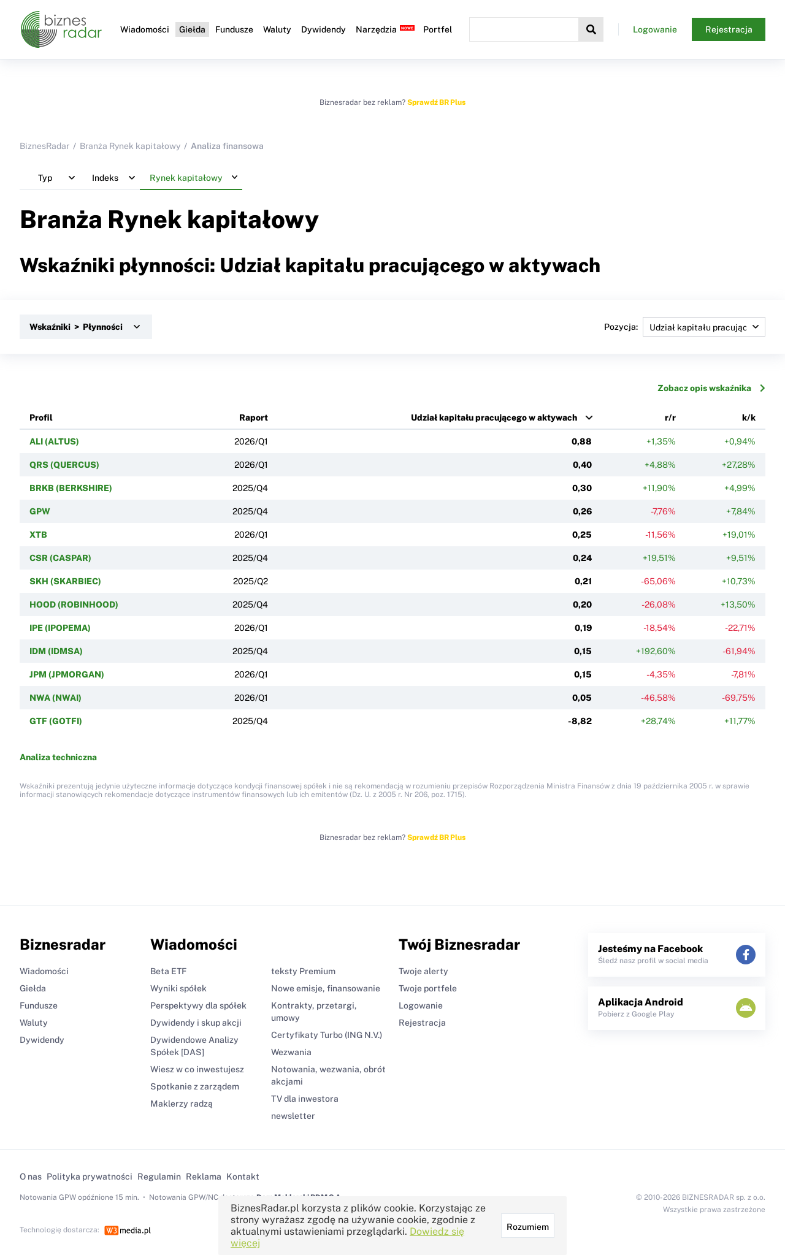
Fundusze (234, 29)
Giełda (192, 29)
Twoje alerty (423, 971)
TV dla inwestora (305, 1099)
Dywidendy (323, 29)
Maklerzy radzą (181, 1103)
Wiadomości (144, 29)
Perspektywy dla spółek (198, 1005)
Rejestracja (728, 29)
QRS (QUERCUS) (64, 465)
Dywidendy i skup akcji (196, 1023)
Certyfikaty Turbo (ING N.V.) (326, 1035)
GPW (39, 511)
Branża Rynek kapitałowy (130, 146)
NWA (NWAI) (55, 698)
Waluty (277, 29)
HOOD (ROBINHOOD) (73, 604)
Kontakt (242, 1176)
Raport (253, 417)
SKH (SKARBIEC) (65, 581)
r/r (670, 417)
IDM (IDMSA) (56, 651)
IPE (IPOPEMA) (60, 628)
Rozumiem (528, 1227)
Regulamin (159, 1176)
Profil (41, 417)
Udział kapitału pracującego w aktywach (494, 417)
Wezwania (291, 1052)
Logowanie (655, 29)
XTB (38, 535)
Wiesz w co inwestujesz (197, 1069)
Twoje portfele (428, 988)
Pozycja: (684, 327)
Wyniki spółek (178, 988)
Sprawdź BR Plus (436, 102)
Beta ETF (168, 971)
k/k (749, 417)
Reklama (203, 1176)
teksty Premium (303, 971)
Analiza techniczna (58, 757)
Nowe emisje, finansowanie (325, 988)
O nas (31, 1176)
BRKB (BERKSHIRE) (70, 488)
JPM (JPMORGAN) (66, 674)
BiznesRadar (44, 146)
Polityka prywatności (89, 1176)
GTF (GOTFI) (55, 721)
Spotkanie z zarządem (194, 1086)
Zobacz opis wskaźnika (711, 388)
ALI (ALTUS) (54, 441)
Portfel (437, 29)
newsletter (293, 1116)
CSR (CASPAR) (60, 558)
